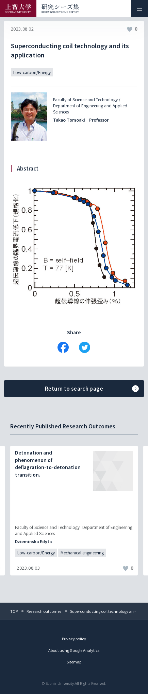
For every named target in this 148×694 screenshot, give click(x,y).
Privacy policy (74, 638)
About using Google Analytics (73, 650)
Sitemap (74, 661)
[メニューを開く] (139, 8)
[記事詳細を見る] (74, 510)
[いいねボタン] (130, 29)
